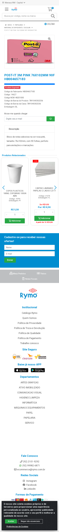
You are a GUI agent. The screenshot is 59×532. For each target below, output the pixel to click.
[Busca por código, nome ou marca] (26, 16)
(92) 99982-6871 (29, 465)
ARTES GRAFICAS (29, 382)
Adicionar (15, 221)
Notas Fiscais (29, 279)
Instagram (29, 481)
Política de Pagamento (29, 338)
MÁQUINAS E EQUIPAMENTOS (29, 407)
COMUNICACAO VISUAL (29, 392)
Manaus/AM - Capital (13, 3)
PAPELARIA (29, 417)
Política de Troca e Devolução (29, 328)
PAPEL (29, 412)
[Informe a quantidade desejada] (15, 214)
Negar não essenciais (30, 521)
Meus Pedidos (17, 274)
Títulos (41, 274)
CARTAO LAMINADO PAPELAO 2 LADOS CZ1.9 (44, 189)
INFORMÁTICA (29, 402)
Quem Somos (29, 318)
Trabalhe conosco (29, 343)
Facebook (30, 485)
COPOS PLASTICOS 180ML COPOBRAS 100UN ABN (14, 193)
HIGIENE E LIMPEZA (29, 397)
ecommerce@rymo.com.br (29, 469)
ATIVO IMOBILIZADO (29, 387)
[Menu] (6, 9)
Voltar (49, 24)
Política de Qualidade (29, 333)
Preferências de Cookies (17, 527)
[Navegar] (3, 188)
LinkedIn (30, 489)
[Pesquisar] (53, 16)
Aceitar (11, 521)
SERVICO (29, 423)
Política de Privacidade (29, 323)
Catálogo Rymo (29, 313)
